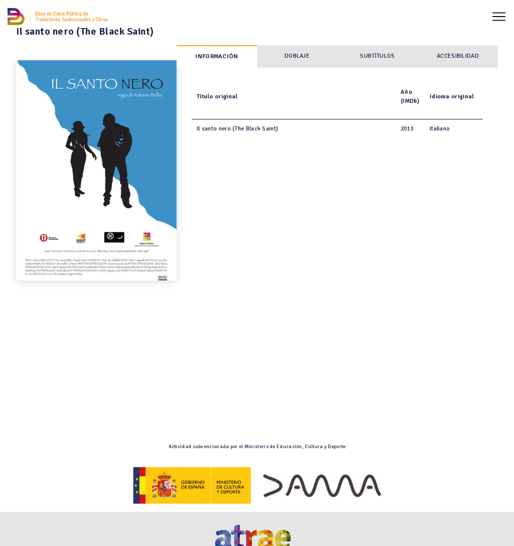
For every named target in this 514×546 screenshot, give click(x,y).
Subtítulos (377, 56)
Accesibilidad (458, 56)
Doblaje (297, 56)
